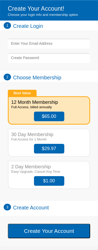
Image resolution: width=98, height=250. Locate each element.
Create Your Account (49, 231)
